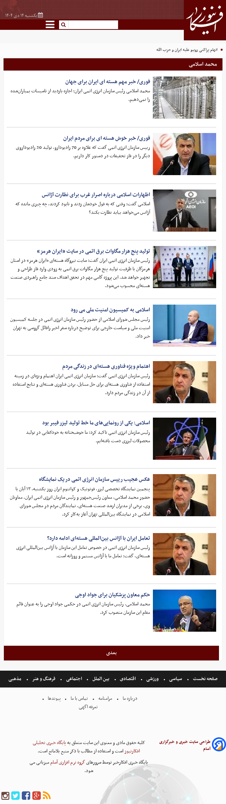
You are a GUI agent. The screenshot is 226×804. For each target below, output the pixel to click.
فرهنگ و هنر (44, 679)
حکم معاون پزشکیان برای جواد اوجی (112, 594)
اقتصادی (128, 679)
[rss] (47, 796)
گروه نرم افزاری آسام (67, 762)
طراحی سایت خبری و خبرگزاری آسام (185, 745)
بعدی (111, 652)
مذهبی (15, 679)
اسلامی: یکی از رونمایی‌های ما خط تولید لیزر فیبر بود (96, 422)
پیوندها (54, 699)
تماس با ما (79, 699)
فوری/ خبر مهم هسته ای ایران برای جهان (107, 81)
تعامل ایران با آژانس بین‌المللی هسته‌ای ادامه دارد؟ (98, 538)
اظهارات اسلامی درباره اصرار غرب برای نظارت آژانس (96, 194)
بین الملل (100, 679)
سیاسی (175, 679)
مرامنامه (105, 699)
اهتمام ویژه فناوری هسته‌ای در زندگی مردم (106, 366)
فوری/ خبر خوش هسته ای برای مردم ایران (106, 138)
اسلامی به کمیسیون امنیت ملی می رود (110, 309)
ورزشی (152, 679)
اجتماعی (74, 679)
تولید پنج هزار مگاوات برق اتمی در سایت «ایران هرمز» (93, 251)
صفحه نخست (205, 679)
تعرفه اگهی (89, 707)
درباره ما (130, 699)
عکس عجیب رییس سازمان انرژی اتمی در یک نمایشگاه (94, 479)
